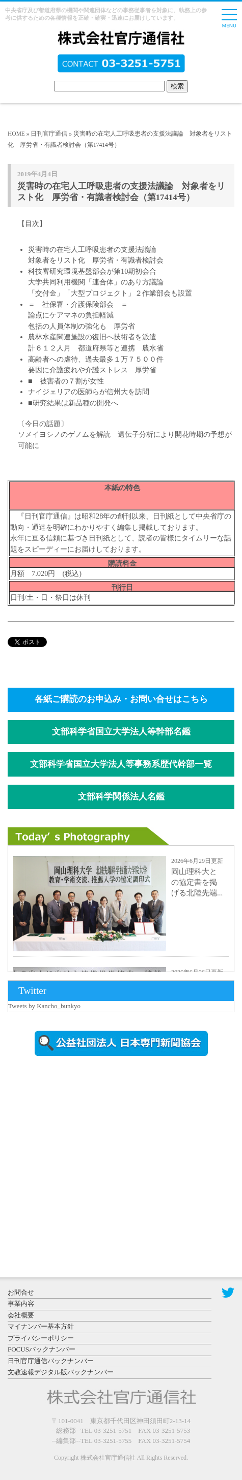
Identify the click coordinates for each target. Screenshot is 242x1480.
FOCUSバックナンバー (41, 1349)
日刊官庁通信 (49, 134)
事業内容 (21, 1303)
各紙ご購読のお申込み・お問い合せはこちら (121, 699)
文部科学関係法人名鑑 (121, 796)
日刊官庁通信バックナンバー (51, 1361)
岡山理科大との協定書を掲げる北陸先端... (197, 882)
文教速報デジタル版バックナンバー (61, 1372)
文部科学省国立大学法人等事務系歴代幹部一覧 (121, 764)
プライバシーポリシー (41, 1338)
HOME (16, 134)
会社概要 (21, 1315)
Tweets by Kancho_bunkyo (44, 1006)
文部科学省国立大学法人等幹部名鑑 (121, 731)
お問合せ (21, 1292)
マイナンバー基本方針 (41, 1326)
